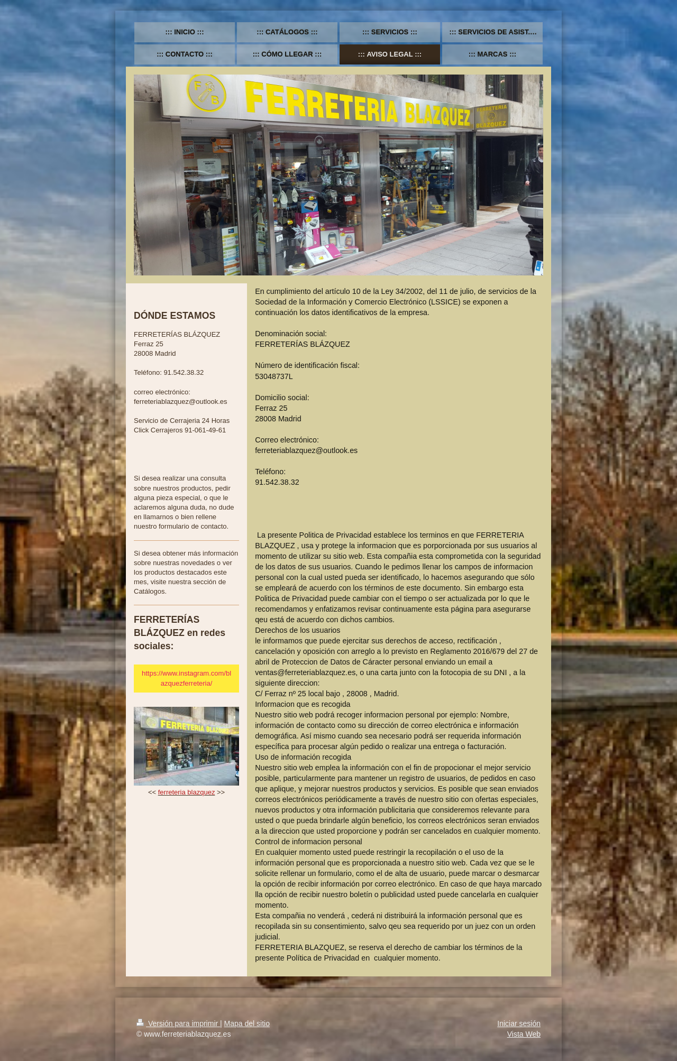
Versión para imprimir (178, 1023)
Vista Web (524, 1034)
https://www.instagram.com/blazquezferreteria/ (186, 678)
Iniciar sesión (519, 1023)
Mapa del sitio (247, 1023)
